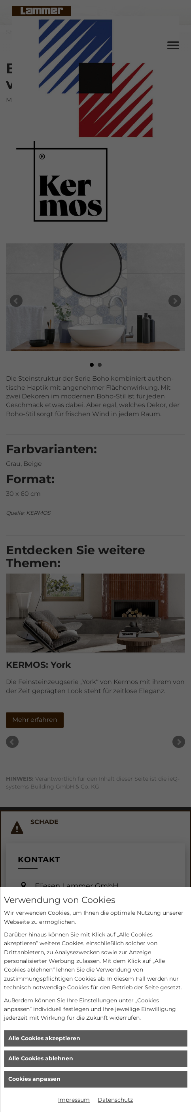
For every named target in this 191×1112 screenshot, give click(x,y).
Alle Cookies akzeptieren (44, 1038)
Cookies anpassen (34, 1078)
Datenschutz (115, 1099)
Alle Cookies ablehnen (40, 1058)
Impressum (74, 1099)
